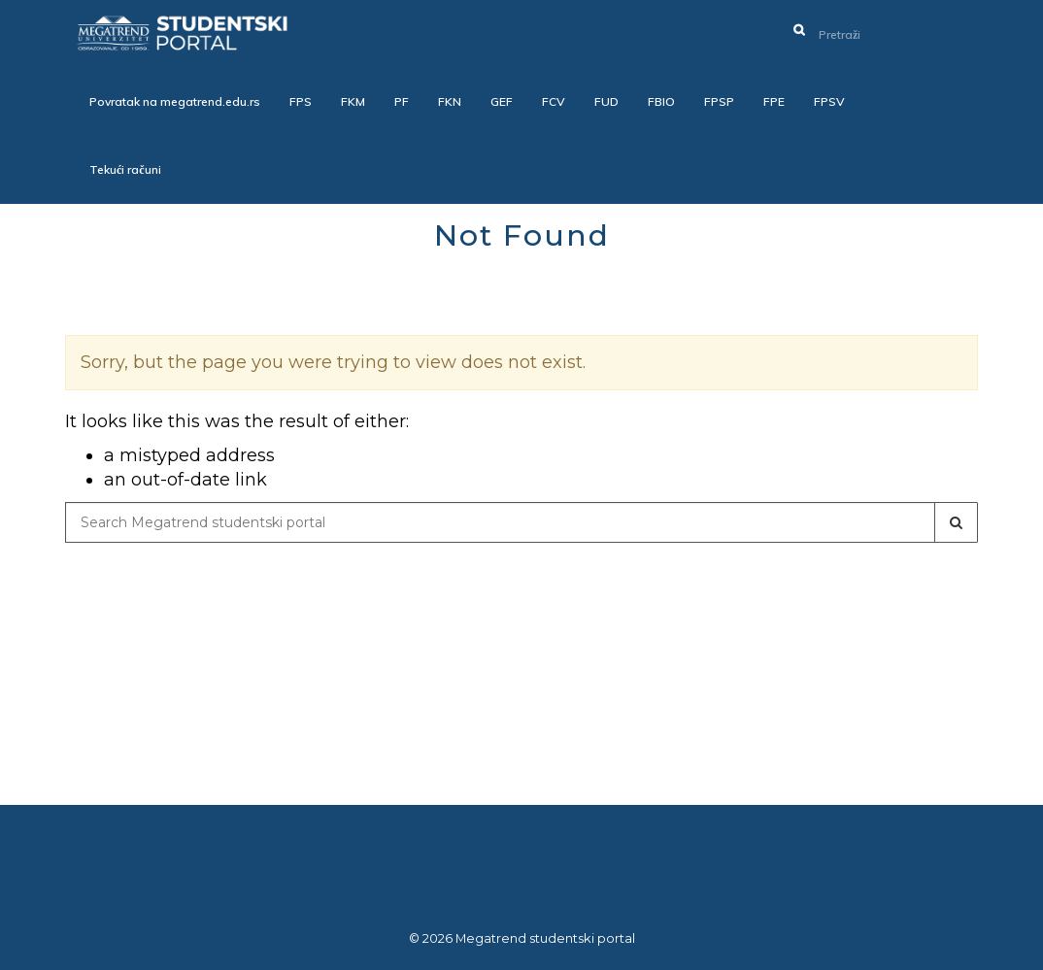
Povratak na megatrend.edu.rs (174, 101)
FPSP (719, 101)
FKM (353, 101)
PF (401, 101)
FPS (300, 101)
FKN (449, 101)
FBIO (661, 101)
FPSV (829, 101)
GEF (501, 101)
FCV (553, 101)
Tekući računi (125, 169)
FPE (774, 101)
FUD (606, 101)
